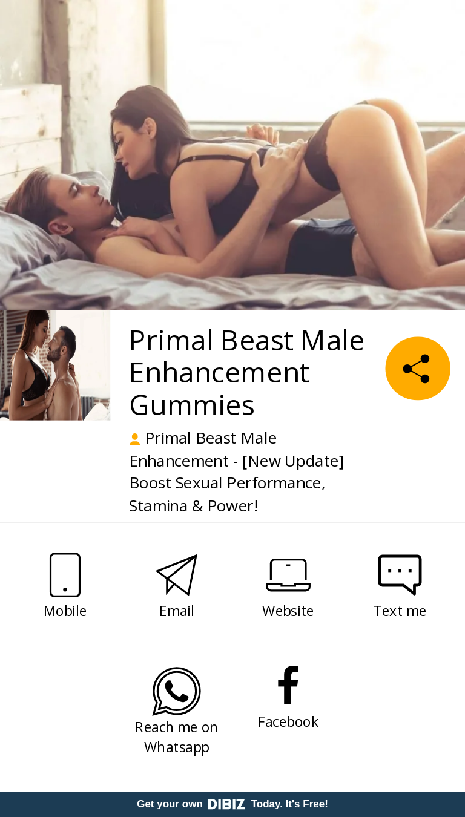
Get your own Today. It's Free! (232, 804)
